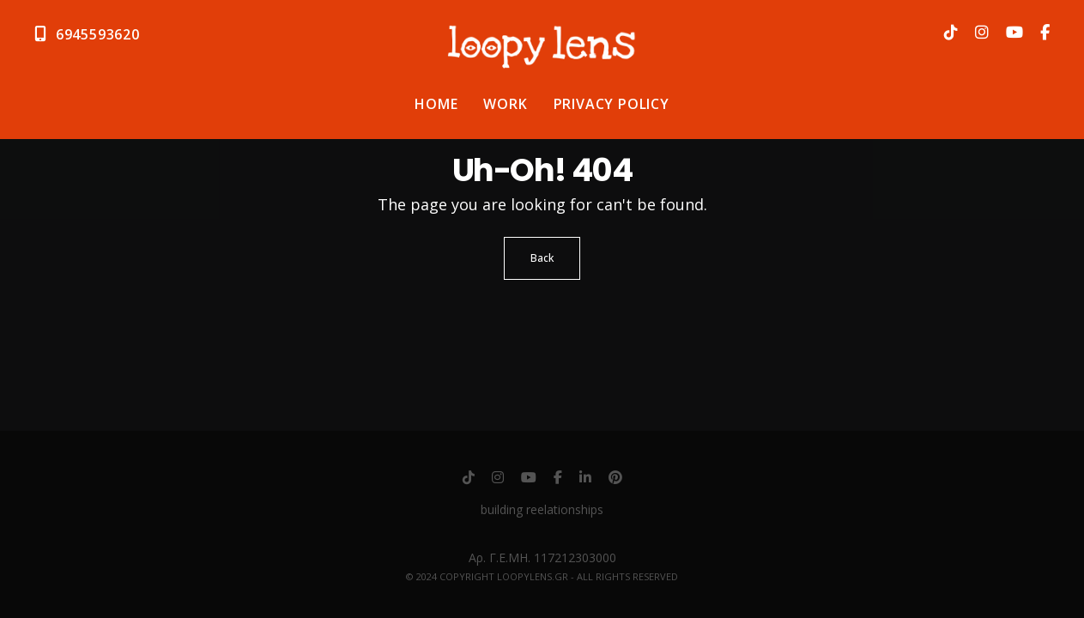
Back (542, 258)
